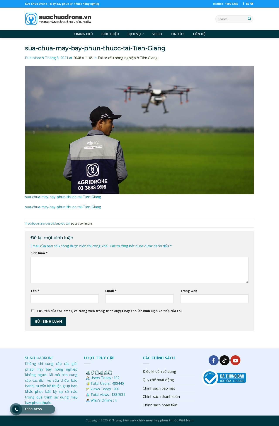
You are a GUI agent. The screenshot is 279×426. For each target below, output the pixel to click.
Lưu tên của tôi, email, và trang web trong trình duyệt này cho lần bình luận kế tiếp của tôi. (109, 311)
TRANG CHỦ (83, 34)
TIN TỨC (177, 34)
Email (110, 291)
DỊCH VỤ (136, 34)
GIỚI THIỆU (110, 34)
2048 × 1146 (83, 57)
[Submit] (249, 19)
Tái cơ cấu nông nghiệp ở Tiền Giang (127, 57)
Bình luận (39, 253)
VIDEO (157, 34)
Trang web (188, 291)
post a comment (81, 223)
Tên (35, 291)
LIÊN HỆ (199, 34)
